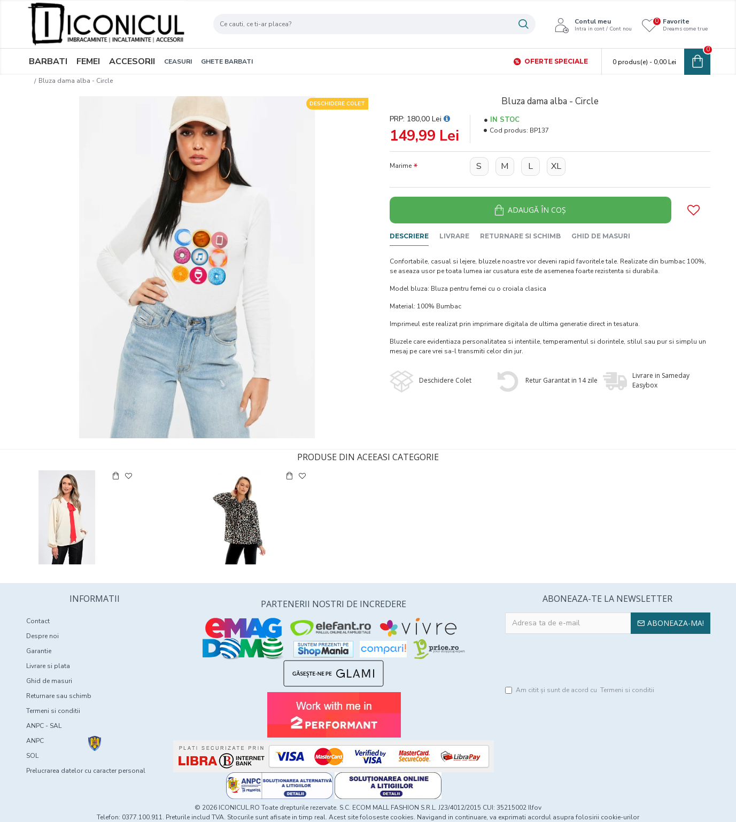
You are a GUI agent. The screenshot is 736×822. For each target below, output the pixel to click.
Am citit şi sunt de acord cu (580, 690)
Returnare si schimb (520, 236)
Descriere (409, 236)
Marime (401, 165)
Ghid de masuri (600, 236)
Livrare (454, 236)
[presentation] (607, 660)
